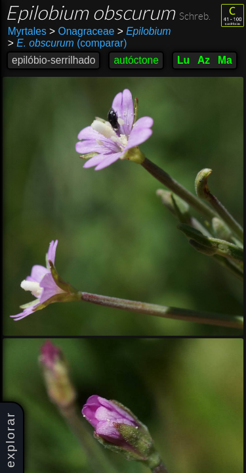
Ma (225, 60)
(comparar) (67, 43)
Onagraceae (81, 31)
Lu (183, 60)
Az (203, 60)
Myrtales (27, 31)
